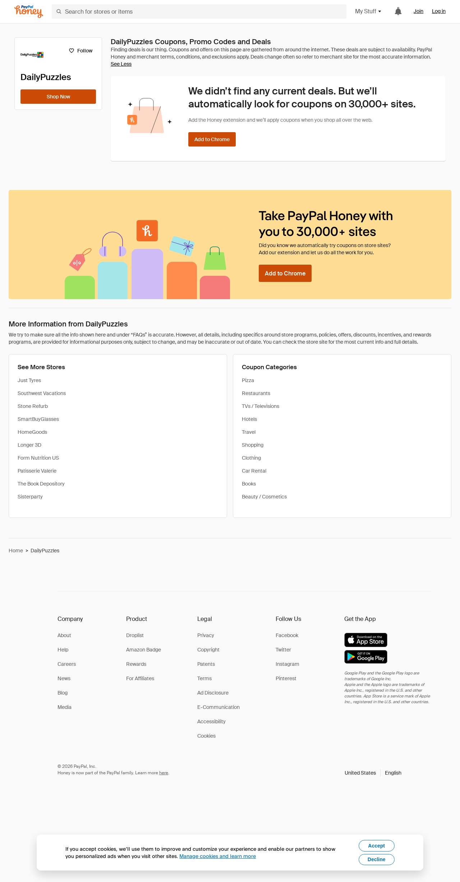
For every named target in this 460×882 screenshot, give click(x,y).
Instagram (287, 664)
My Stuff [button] (368, 11)
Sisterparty (30, 496)
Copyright (208, 649)
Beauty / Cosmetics (264, 496)
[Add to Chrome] (212, 139)
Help (63, 649)
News (64, 678)
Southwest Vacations (42, 393)
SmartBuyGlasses (38, 419)
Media (65, 707)
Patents (206, 664)
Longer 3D (29, 445)
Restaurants (256, 393)
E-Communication (218, 707)
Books (249, 484)
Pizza (248, 380)
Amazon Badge (143, 649)
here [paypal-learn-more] (163, 773)
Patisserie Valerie (37, 471)
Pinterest (286, 678)
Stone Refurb (33, 406)
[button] (373, 772)
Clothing (251, 458)
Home (16, 550)
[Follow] (80, 50)
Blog (63, 693)
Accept (376, 846)
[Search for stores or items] (199, 11)
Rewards (136, 664)
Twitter (283, 649)
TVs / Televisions (260, 406)
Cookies (206, 736)
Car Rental (254, 471)
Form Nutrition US (38, 458)
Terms (204, 678)
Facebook (287, 635)
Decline (377, 859)
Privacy (205, 635)
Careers (67, 664)
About (64, 635)
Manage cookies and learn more (217, 856)
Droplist (135, 635)
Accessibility (211, 721)
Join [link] (418, 11)
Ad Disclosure (213, 693)
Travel (249, 432)
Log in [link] (439, 11)
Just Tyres (29, 380)
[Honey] (28, 11)
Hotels (249, 419)
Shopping (252, 445)
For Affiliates (140, 678)
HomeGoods (32, 432)
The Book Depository (41, 484)
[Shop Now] (58, 96)
